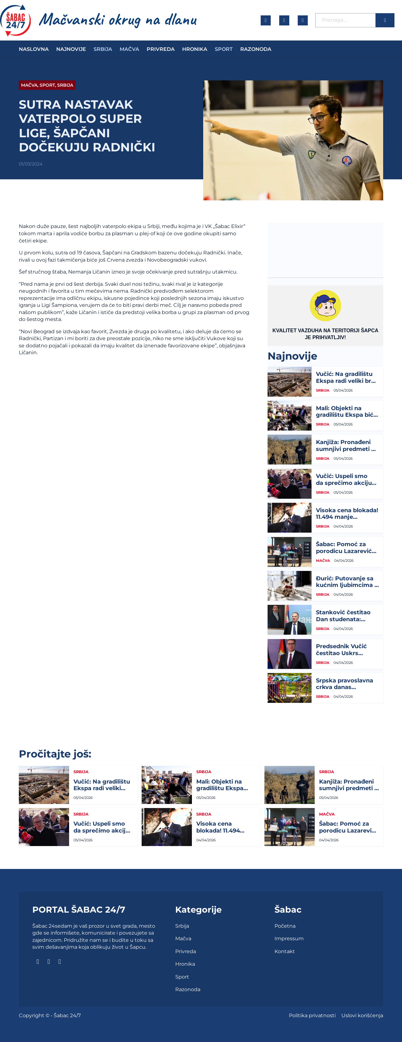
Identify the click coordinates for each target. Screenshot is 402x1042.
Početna (285, 926)
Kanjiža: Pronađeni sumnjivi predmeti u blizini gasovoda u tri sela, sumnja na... (346, 452)
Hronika (194, 49)
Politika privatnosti (312, 1015)
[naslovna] (15, 20)
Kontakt (284, 951)
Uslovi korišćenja (362, 1015)
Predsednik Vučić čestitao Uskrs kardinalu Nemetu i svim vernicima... (344, 656)
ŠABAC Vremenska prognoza (325, 246)
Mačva (129, 49)
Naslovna (34, 49)
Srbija (103, 49)
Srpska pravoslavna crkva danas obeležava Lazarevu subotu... (345, 690)
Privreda (161, 49)
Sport (224, 49)
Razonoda (255, 49)
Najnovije (71, 49)
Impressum (289, 939)
